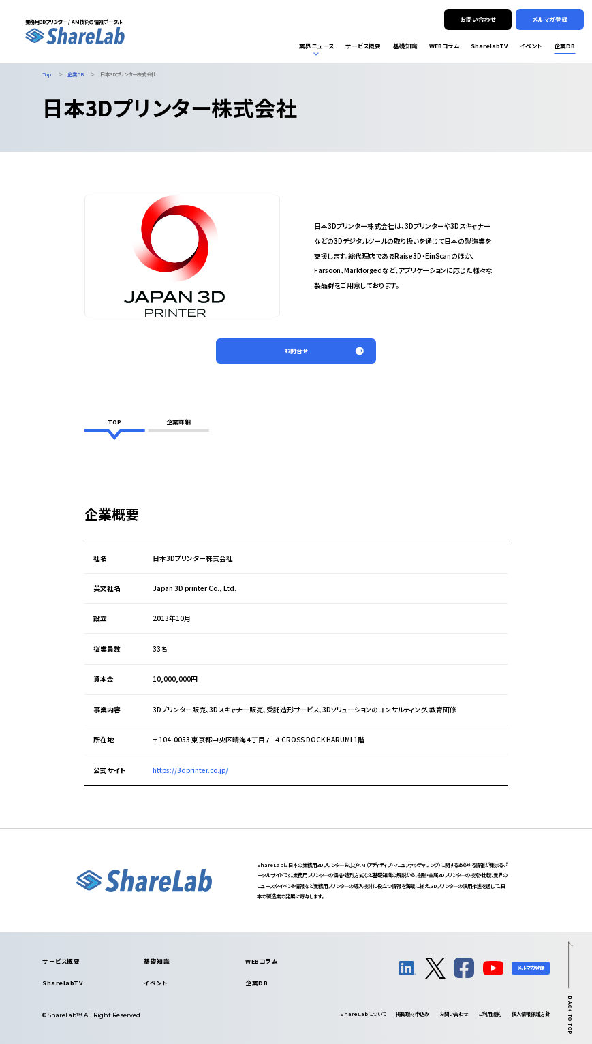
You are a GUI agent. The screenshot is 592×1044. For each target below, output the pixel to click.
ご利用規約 (489, 1013)
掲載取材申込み (412, 1013)
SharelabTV (62, 983)
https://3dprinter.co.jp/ (190, 770)
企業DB (256, 983)
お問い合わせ (453, 1013)
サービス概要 (61, 961)
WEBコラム (261, 961)
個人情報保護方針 (531, 1013)
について (363, 1013)
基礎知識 (157, 961)
